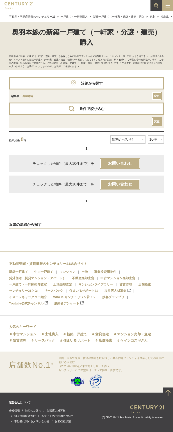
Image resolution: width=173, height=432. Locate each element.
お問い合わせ (120, 163)
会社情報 (14, 410)
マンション (67, 272)
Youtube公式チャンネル (28, 303)
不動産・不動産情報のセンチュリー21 (32, 16)
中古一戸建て (43, 272)
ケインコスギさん (134, 340)
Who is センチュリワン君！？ (74, 297)
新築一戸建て (18, 272)
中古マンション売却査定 (117, 278)
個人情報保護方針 (25, 416)
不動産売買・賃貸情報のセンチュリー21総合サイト (48, 263)
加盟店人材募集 (117, 291)
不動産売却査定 (83, 278)
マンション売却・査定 (134, 334)
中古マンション (24, 334)
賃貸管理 (125, 284)
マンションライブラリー (95, 284)
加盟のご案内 (33, 410)
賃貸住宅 (102, 334)
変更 (156, 96)
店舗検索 (144, 284)
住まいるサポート (76, 340)
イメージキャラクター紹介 (28, 297)
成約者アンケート (69, 303)
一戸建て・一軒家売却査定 (28, 284)
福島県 (165, 16)
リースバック (53, 291)
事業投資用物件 (105, 272)
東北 (152, 16)
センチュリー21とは (23, 291)
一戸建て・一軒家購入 (74, 16)
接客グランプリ (113, 297)
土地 (85, 272)
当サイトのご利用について (57, 416)
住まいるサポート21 (83, 291)
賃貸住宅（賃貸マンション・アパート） (37, 278)
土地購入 (51, 334)
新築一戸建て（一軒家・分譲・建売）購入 (118, 16)
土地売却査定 (62, 284)
